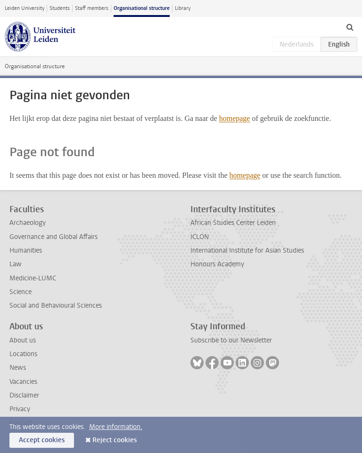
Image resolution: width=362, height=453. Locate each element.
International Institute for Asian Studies (247, 250)
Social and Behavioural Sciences (55, 305)
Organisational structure (142, 8)
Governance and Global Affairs (53, 236)
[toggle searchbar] (349, 26)
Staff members (91, 8)
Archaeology (27, 222)
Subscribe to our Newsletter (231, 340)
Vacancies (23, 381)
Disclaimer (24, 395)
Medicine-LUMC (32, 278)
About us (22, 340)
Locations (23, 354)
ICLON (199, 236)
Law (15, 264)
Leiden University (24, 8)
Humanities (25, 250)
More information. (115, 426)
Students (59, 8)
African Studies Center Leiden (233, 222)
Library (182, 8)
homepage (234, 118)
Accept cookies (42, 440)
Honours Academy (217, 264)
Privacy (19, 409)
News (17, 367)
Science (20, 291)
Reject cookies (114, 440)
